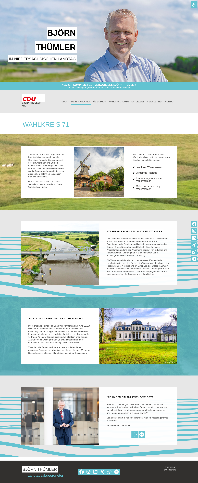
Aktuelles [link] (137, 101)
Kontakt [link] (170, 101)
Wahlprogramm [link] (119, 101)
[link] (194, 4)
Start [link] (65, 101)
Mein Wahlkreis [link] (81, 101)
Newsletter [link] (154, 101)
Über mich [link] (99, 101)
